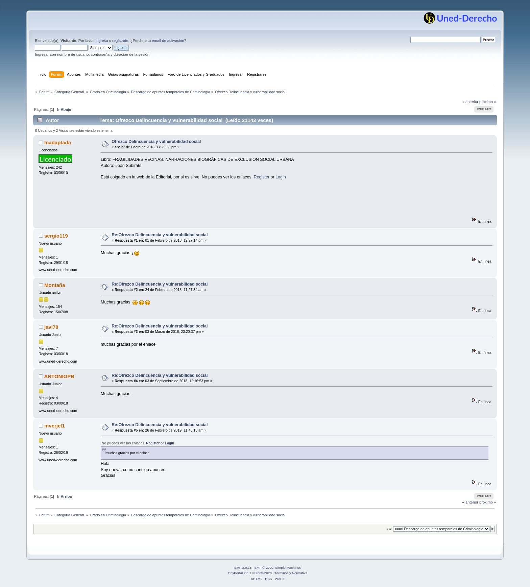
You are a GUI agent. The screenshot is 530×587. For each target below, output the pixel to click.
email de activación (168, 41)
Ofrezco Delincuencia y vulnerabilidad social (156, 141)
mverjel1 (54, 426)
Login (280, 177)
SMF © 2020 (264, 567)
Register (261, 177)
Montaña (54, 285)
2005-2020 (264, 573)
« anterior (470, 102)
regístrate (120, 41)
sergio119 (56, 236)
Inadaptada (57, 142)
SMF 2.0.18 (243, 567)
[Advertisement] (224, 202)
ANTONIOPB (59, 376)
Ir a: (389, 529)
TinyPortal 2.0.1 (239, 573)
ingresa (102, 41)
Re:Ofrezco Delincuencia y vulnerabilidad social (160, 235)
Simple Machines (288, 567)
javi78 (51, 327)
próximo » (487, 102)
